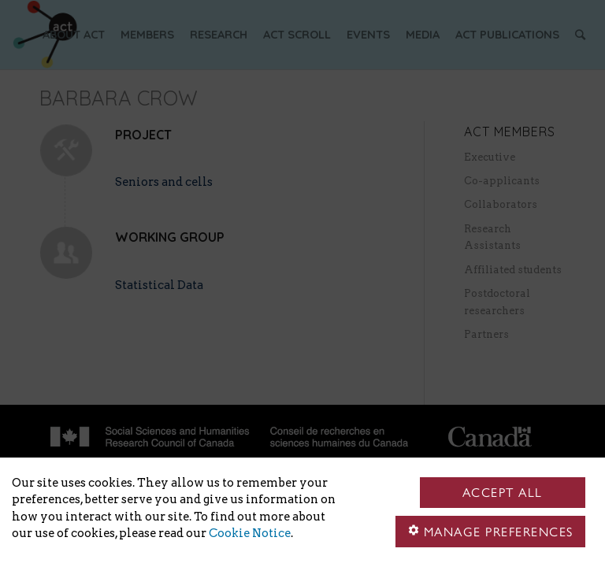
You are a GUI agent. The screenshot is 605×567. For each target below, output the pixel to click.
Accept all (502, 492)
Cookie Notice (250, 533)
